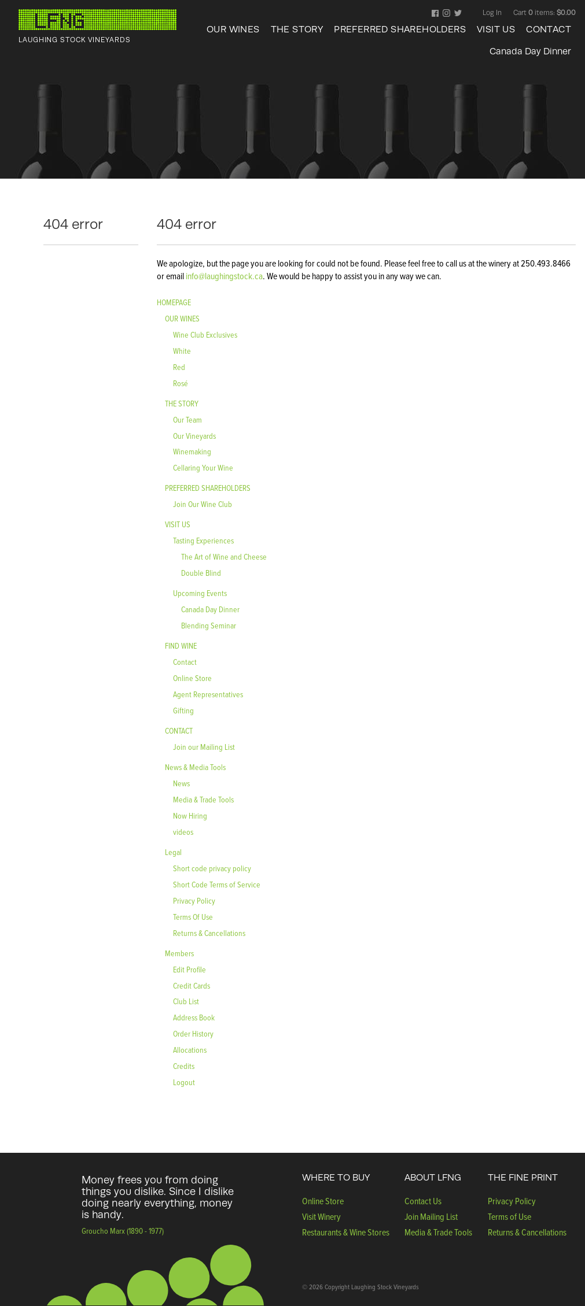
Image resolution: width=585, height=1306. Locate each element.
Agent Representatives (208, 694)
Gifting (183, 710)
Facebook (435, 14)
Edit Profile (189, 969)
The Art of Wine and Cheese (224, 556)
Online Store (192, 677)
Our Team (187, 419)
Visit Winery (321, 1216)
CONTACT (548, 29)
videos (183, 831)
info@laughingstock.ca (223, 275)
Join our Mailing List (204, 746)
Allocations (190, 1049)
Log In (492, 13)
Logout (184, 1081)
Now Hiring (190, 815)
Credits (183, 1065)
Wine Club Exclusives (205, 334)
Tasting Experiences (203, 540)
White (182, 350)
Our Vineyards (194, 435)
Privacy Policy (194, 900)
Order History (193, 1033)
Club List (186, 1001)
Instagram (446, 14)
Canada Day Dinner (530, 51)
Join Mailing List (431, 1216)
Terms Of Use (193, 916)
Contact (185, 661)
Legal (173, 851)
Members (179, 953)
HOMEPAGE (174, 302)
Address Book (194, 1017)
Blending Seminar (208, 625)
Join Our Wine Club (202, 503)
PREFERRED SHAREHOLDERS (400, 29)
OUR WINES (233, 29)
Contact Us (422, 1200)
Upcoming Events (200, 592)
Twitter (458, 14)
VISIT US (496, 29)
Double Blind (201, 572)
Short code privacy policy (212, 868)
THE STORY (297, 29)
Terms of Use (509, 1216)
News (181, 783)
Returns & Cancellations (209, 932)
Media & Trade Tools (203, 799)
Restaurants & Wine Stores (345, 1232)
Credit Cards (191, 985)
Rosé (180, 383)
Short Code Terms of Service (216, 884)
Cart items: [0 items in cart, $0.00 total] (544, 13)
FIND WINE (181, 645)
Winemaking (192, 451)
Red (179, 366)
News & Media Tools (195, 766)
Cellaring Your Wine (203, 467)
